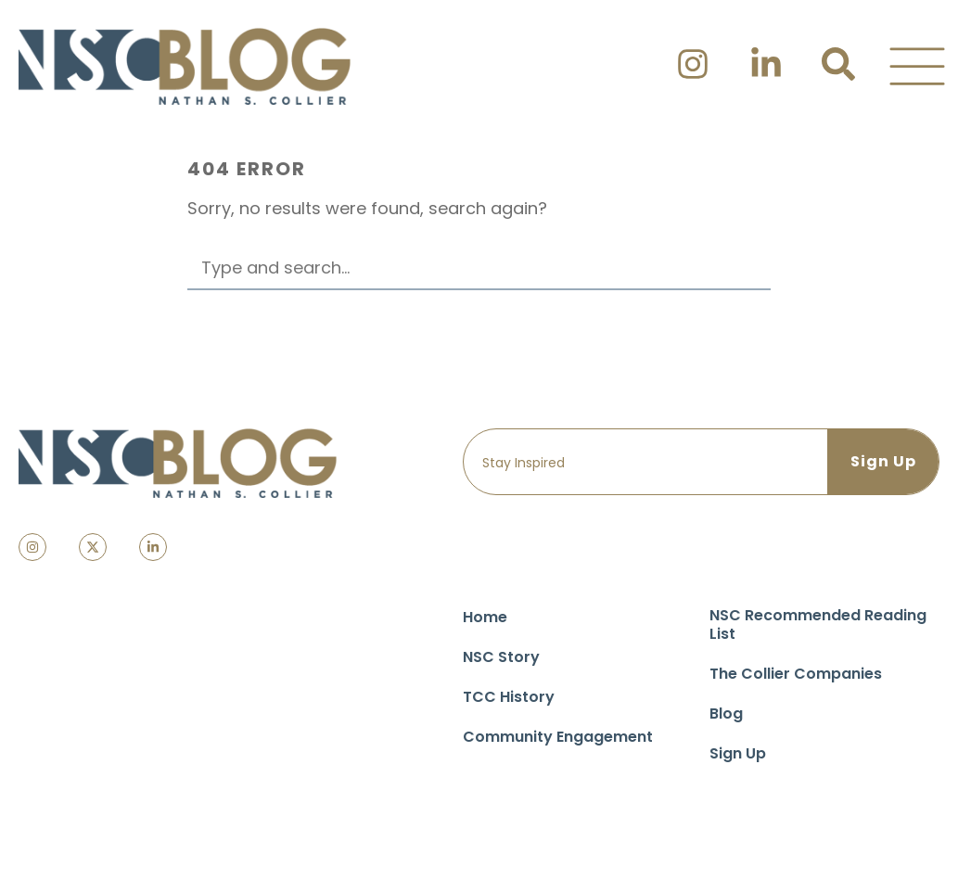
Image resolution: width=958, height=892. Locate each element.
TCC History (509, 696)
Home (485, 617)
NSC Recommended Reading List (817, 624)
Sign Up (737, 753)
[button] (917, 67)
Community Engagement (558, 736)
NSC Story (501, 657)
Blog (726, 713)
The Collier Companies (795, 673)
